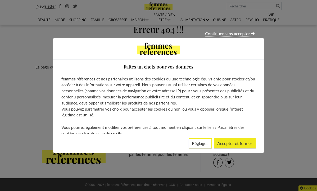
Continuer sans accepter (230, 33)
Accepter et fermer (234, 143)
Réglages (200, 143)
